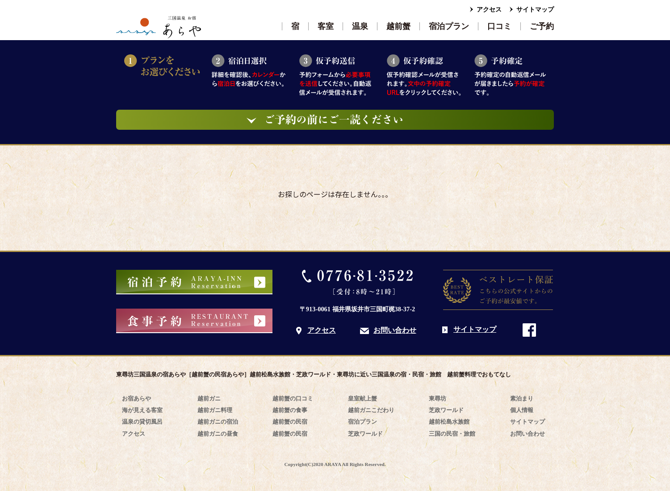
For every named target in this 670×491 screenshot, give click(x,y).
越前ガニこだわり (371, 410)
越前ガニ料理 (214, 410)
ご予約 (542, 26)
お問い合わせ (394, 330)
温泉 (360, 26)
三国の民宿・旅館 (452, 433)
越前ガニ (209, 398)
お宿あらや (136, 398)
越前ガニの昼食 (217, 433)
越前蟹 (398, 26)
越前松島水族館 (449, 421)
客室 (326, 26)
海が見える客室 (142, 410)
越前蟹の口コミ (292, 398)
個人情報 (521, 410)
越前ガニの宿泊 (217, 421)
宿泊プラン (449, 26)
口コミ (499, 26)
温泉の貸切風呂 (142, 421)
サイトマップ (535, 9)
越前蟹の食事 (289, 410)
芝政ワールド (365, 433)
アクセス (489, 9)
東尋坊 (437, 398)
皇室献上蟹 (362, 398)
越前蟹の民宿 (289, 421)
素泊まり (521, 398)
